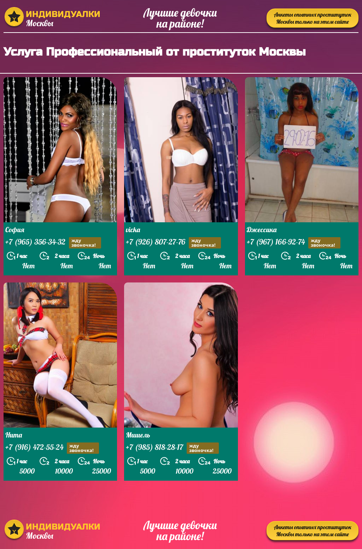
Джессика (261, 229)
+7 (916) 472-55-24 (52, 448)
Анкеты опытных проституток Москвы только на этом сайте (312, 18)
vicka (133, 229)
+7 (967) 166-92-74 (293, 242)
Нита (13, 434)
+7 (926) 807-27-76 (173, 242)
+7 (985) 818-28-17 (172, 448)
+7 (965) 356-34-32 (53, 242)
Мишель (138, 434)
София (14, 229)
